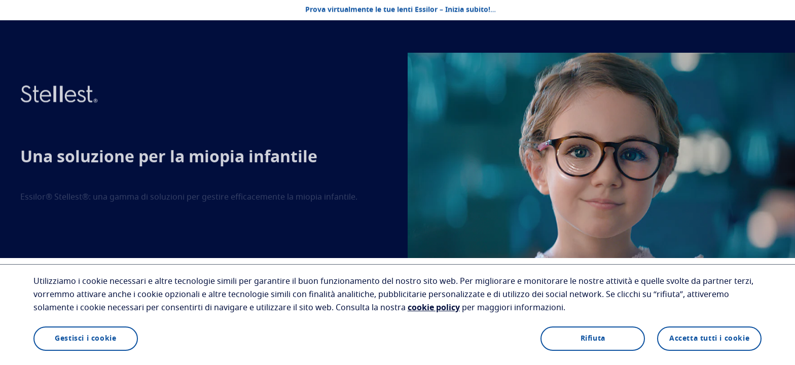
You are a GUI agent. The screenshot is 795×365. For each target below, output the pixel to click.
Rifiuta (593, 338)
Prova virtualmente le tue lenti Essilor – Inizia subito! (397, 10)
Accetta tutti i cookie (709, 338)
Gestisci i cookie (85, 338)
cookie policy (434, 308)
